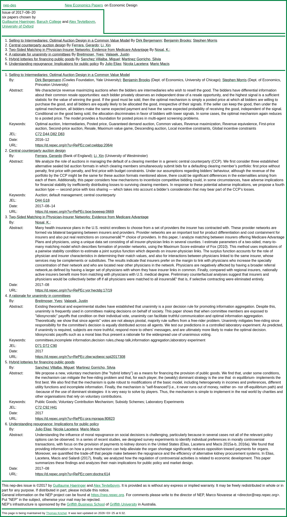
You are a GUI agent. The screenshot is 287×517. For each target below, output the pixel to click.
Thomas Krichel (56, 513)
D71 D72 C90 (46, 346)
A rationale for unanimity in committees (40, 54)
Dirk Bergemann (149, 40)
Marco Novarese (219, 495)
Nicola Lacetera (135, 64)
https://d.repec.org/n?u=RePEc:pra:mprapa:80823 (75, 419)
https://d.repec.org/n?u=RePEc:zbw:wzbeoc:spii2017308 (80, 357)
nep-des (9, 5)
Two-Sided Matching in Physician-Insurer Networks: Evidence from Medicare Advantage (79, 50)
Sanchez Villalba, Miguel (100, 59)
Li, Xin (106, 45)
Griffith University (123, 504)
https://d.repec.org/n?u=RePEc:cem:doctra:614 (72, 474)
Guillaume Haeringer (18, 22)
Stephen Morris (205, 40)
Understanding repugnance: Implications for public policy (54, 64)
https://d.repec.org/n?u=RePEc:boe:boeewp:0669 (74, 212)
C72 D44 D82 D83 (50, 134)
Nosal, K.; (162, 50)
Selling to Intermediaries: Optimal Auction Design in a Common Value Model (69, 40)
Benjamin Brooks (177, 40)
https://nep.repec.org (107, 495)
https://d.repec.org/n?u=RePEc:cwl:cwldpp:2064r (74, 145)
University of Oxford (17, 26)
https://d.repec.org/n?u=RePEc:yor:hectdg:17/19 (73, 290)
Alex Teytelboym (82, 22)
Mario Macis (160, 64)
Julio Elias (113, 64)
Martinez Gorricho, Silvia (141, 59)
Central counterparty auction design (37, 45)
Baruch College (49, 22)
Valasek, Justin (117, 54)
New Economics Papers (84, 5)
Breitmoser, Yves (90, 54)
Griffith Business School (86, 504)
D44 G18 (42, 200)
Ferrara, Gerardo (85, 45)
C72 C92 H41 (46, 407)
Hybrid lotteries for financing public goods (42, 59)
